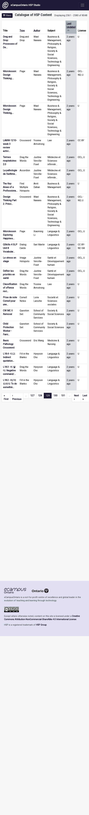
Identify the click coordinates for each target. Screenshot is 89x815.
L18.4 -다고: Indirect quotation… (9, 357)
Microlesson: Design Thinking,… (9, 109)
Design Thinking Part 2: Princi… (9, 200)
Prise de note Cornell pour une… (10, 301)
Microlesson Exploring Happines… (9, 235)
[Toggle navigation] (82, 5)
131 (63, 395)
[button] (7, 15)
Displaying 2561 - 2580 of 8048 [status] (70, 15)
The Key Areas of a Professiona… (10, 187)
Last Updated (71, 27)
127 (32, 395)
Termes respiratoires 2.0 (9, 161)
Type (22, 30)
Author (37, 30)
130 (55, 395)
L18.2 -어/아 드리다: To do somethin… (10, 384)
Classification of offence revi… (10, 288)
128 (40, 395)
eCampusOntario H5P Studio (21, 5)
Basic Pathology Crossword (8, 344)
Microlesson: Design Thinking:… (9, 75)
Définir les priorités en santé (9, 274)
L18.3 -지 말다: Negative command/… (9, 370)
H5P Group (41, 625)
